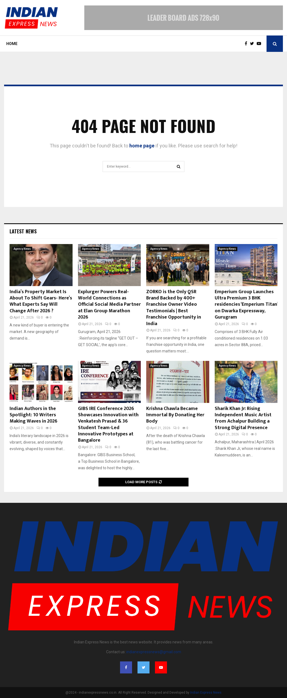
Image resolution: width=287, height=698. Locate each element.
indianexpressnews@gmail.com (153, 652)
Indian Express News (206, 692)
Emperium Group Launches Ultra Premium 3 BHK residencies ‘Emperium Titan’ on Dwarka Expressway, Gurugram (246, 305)
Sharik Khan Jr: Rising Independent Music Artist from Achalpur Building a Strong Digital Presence (243, 418)
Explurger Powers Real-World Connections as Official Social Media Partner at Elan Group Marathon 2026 (109, 305)
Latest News (23, 231)
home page (141, 145)
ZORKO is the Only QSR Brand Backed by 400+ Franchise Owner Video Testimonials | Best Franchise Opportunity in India (173, 308)
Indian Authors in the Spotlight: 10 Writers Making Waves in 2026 (33, 415)
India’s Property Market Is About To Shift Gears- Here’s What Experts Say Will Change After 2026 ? (41, 301)
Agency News (22, 248)
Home (11, 43)
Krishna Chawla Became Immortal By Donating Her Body (175, 415)
